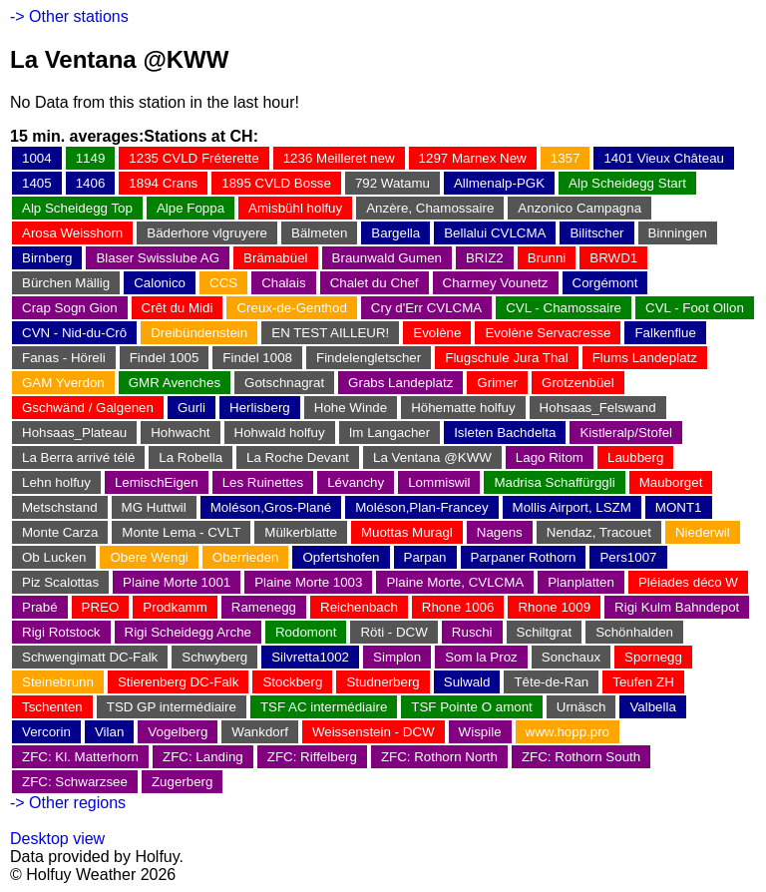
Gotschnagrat (284, 382)
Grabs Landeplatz (400, 382)
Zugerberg (182, 781)
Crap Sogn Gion (70, 307)
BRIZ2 (485, 257)
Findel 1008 (257, 357)
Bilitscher (596, 232)
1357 (565, 158)
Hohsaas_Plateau (74, 432)
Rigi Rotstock (61, 632)
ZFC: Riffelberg (312, 756)
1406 (91, 183)
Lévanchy (355, 482)
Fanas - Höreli (64, 357)
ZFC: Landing (203, 756)
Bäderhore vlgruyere (207, 232)
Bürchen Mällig (66, 282)
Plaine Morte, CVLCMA (455, 582)
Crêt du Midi (177, 307)
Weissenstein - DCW (373, 731)
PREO (101, 607)
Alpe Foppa (190, 208)
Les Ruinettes (263, 482)
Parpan (425, 557)
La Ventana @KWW (432, 457)
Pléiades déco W (688, 582)
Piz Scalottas (60, 582)
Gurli (191, 407)
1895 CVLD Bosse (276, 183)
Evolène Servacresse (547, 332)
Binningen (677, 232)
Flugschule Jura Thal (506, 357)
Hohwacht (180, 432)
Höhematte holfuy (463, 407)
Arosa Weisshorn (72, 232)
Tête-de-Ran (551, 681)
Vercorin (46, 731)
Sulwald (467, 681)
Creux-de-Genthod (291, 307)
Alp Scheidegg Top (77, 208)
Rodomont (306, 632)
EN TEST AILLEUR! (330, 332)
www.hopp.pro (567, 731)
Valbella (652, 706)
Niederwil (702, 532)
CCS (223, 282)
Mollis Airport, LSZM (572, 507)
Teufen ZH (643, 681)
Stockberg (292, 681)
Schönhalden (634, 632)
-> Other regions (68, 802)
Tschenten (52, 706)
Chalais (283, 282)
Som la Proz (481, 657)
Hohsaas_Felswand (598, 407)
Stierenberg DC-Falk (178, 681)
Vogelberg (177, 731)
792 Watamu (392, 183)
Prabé (40, 607)
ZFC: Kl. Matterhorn (80, 756)
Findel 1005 (164, 357)
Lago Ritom (549, 457)
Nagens (500, 532)
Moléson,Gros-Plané (271, 507)
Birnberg (47, 257)
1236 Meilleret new (339, 158)
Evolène (437, 332)
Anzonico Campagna (579, 208)
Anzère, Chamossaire (430, 208)
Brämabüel (275, 257)
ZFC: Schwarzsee (75, 781)
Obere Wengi (149, 557)
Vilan (109, 731)
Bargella (395, 232)
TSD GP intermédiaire (171, 706)
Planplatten (581, 582)
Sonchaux (571, 657)
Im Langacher (390, 432)
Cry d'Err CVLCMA (426, 307)
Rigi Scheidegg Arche (188, 632)
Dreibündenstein (199, 332)
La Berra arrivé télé (78, 457)
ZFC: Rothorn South (581, 756)
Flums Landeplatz (644, 357)
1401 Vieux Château (663, 158)
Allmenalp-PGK (499, 183)
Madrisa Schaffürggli (554, 482)
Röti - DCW (393, 632)
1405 (37, 183)
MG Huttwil (154, 507)
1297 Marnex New (473, 158)
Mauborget (671, 482)
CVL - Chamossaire (563, 307)
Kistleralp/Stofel (625, 432)
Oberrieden (245, 557)
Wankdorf (259, 731)
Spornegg (653, 657)
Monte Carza (60, 532)
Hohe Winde (350, 407)
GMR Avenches (174, 382)
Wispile (480, 731)
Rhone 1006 (458, 607)
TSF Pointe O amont (471, 706)
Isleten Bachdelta (505, 432)
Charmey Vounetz (496, 282)
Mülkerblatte (300, 532)
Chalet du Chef (374, 282)
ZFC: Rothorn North (439, 756)
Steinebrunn (58, 681)
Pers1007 (627, 557)
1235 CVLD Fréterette (193, 158)
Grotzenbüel (578, 382)
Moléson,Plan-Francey (421, 507)
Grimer (497, 382)
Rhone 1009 (554, 607)
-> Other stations (69, 16)
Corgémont (605, 282)
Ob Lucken (54, 557)
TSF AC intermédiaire (323, 706)
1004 (37, 158)
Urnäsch (581, 706)
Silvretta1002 (310, 657)
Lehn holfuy (56, 482)
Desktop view (57, 838)
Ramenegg (263, 607)
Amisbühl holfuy (295, 208)
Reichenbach (359, 607)
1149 (91, 158)
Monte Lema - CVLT (181, 532)
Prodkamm (174, 607)
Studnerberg (382, 681)
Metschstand (60, 507)
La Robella (190, 457)
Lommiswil (439, 482)
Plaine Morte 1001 (176, 582)
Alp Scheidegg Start (627, 183)
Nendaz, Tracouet (599, 532)
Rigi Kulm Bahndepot (676, 607)
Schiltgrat (545, 632)
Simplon (397, 657)
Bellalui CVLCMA (495, 232)
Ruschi (472, 632)
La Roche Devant (297, 457)
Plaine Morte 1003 (308, 582)
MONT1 (678, 507)
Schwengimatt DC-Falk (90, 657)
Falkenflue (665, 332)
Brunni (547, 257)
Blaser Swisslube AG (157, 257)
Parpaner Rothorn (523, 557)
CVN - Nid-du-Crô (74, 332)
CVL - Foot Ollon (694, 307)
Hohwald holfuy (279, 432)
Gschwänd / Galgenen (88, 407)
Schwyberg (214, 657)
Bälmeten (319, 232)
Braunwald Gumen (387, 257)
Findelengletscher (368, 357)
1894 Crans (163, 183)
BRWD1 (613, 257)
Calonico (160, 282)
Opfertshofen (340, 557)
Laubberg (635, 457)
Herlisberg (259, 407)
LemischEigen (156, 482)
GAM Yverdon (63, 382)
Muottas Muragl (407, 532)
